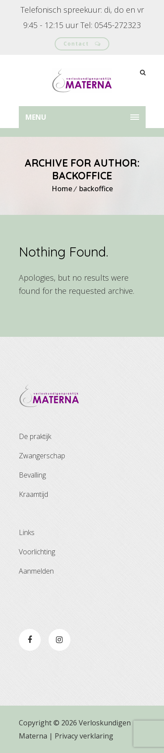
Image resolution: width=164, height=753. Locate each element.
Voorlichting (37, 552)
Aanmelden (36, 571)
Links (27, 532)
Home (62, 188)
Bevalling (32, 475)
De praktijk (35, 436)
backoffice (96, 188)
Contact (82, 43)
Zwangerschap (42, 455)
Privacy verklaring (84, 736)
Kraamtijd (33, 494)
